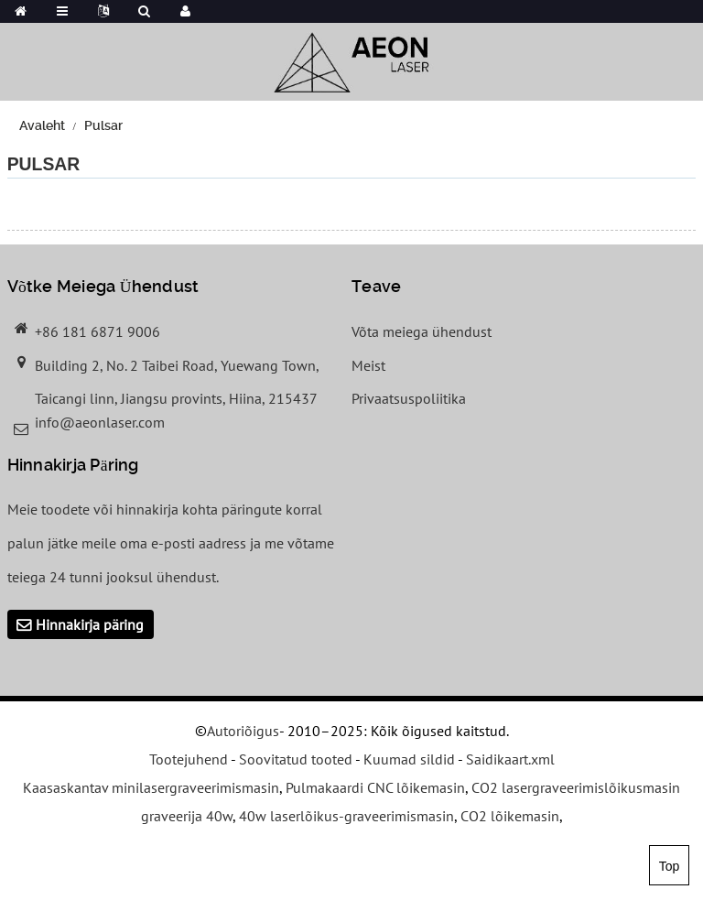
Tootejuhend (188, 759)
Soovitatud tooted (295, 759)
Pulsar (103, 125)
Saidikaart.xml (510, 759)
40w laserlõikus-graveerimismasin (346, 816)
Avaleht (42, 125)
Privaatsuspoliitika (409, 398)
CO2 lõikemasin (509, 816)
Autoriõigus (243, 730)
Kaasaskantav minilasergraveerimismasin (151, 787)
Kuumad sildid (409, 759)
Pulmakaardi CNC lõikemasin (375, 787)
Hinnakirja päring (90, 624)
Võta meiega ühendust (422, 331)
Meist (368, 365)
